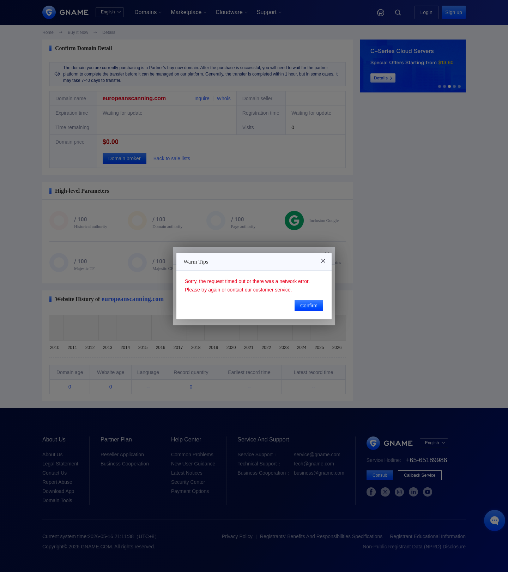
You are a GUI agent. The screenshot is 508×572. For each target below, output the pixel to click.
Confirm (309, 305)
